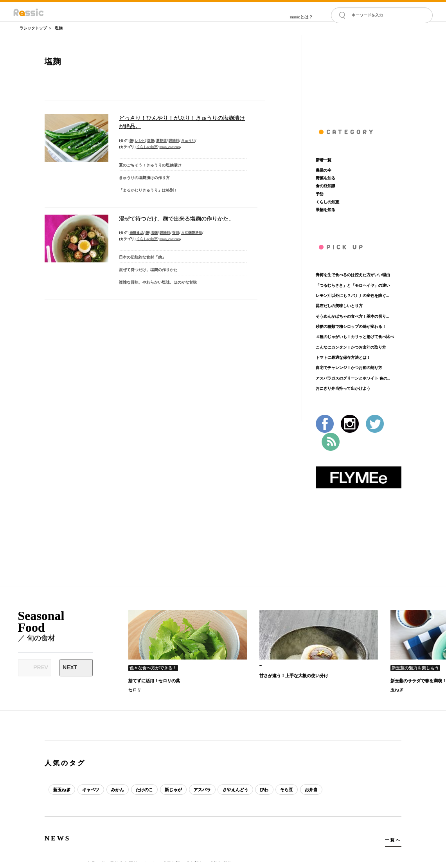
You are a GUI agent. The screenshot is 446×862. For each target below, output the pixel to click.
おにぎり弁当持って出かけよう (343, 388)
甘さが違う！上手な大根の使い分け (293, 675)
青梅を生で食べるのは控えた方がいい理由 (353, 275)
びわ (266, 789)
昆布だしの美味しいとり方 (339, 306)
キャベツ (91, 789)
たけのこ (145, 789)
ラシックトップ (33, 28)
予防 (320, 194)
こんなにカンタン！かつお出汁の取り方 (351, 347)
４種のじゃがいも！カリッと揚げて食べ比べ (355, 336)
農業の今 (323, 170)
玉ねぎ (396, 689)
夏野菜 (161, 141)
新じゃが (174, 789)
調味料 (174, 141)
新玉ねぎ (61, 789)
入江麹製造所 (191, 233)
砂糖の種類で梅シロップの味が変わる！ (351, 326)
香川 (175, 233)
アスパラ (203, 789)
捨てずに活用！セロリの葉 (154, 680)
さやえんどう (237, 789)
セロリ (134, 689)
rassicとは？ (301, 16)
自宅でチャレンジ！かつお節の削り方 (349, 367)
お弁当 (313, 789)
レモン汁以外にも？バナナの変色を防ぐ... (352, 295)
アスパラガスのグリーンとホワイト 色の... (353, 378)
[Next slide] (76, 667)
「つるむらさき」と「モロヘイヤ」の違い (353, 285)
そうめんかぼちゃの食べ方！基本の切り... (352, 316)
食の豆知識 (325, 186)
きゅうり (188, 141)
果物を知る (325, 210)
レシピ (140, 141)
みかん (118, 789)
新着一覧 (323, 160)
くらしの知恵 (147, 147)
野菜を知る (325, 178)
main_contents (170, 147)
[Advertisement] (358, 74)
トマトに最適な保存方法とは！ (343, 357)
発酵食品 (136, 233)
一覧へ (392, 840)
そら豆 (288, 789)
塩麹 (59, 28)
